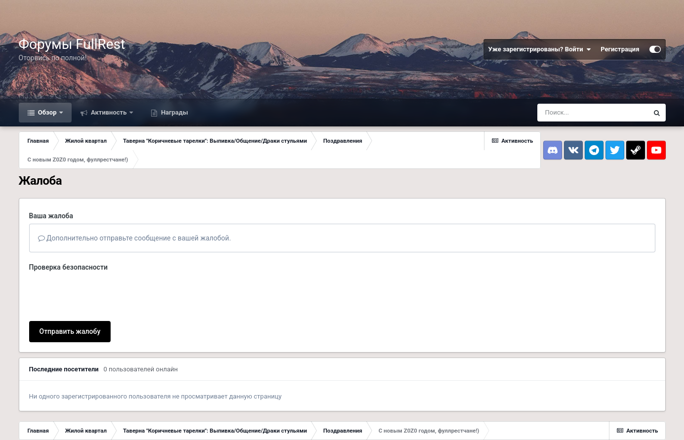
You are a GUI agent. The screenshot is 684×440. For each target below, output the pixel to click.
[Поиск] (592, 112)
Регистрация (620, 49)
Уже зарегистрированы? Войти (539, 49)
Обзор (47, 112)
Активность (108, 112)
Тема (28, 421)
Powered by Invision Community (623, 425)
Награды (174, 112)
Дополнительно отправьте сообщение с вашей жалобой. (134, 238)
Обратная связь (68, 421)
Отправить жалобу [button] (70, 293)
